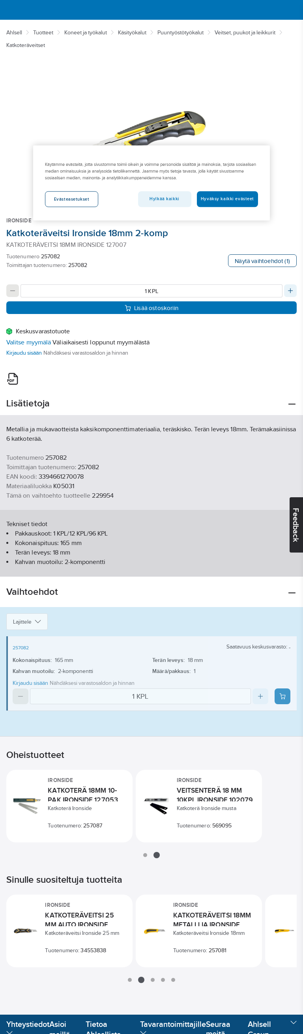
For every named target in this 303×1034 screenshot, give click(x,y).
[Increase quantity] (290, 290)
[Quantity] (151, 290)
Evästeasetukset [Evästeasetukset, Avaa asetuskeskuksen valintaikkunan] (72, 199)
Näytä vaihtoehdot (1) (262, 261)
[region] (151, 182)
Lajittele (27, 622)
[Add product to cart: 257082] (282, 696)
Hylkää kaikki (164, 198)
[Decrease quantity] (12, 290)
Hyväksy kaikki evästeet (227, 198)
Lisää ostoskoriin (151, 308)
